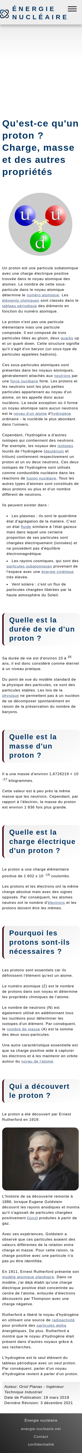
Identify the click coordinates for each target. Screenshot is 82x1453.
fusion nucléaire (41, 478)
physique (10, 695)
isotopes (65, 446)
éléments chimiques (20, 300)
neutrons (62, 376)
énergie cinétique (58, 571)
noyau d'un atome (30, 413)
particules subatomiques (29, 566)
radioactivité (63, 1320)
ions (32, 1218)
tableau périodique (19, 306)
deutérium (54, 451)
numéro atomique (43, 295)
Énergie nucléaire (35, 13)
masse (21, 746)
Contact (41, 1436)
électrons (56, 902)
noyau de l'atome (37, 1061)
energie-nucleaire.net (41, 1429)
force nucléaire (24, 381)
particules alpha (51, 1325)
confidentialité (41, 1444)
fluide (26, 526)
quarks (67, 338)
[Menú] (73, 10)
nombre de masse (23, 1029)
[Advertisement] (41, 69)
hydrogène (61, 413)
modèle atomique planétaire (28, 1277)
